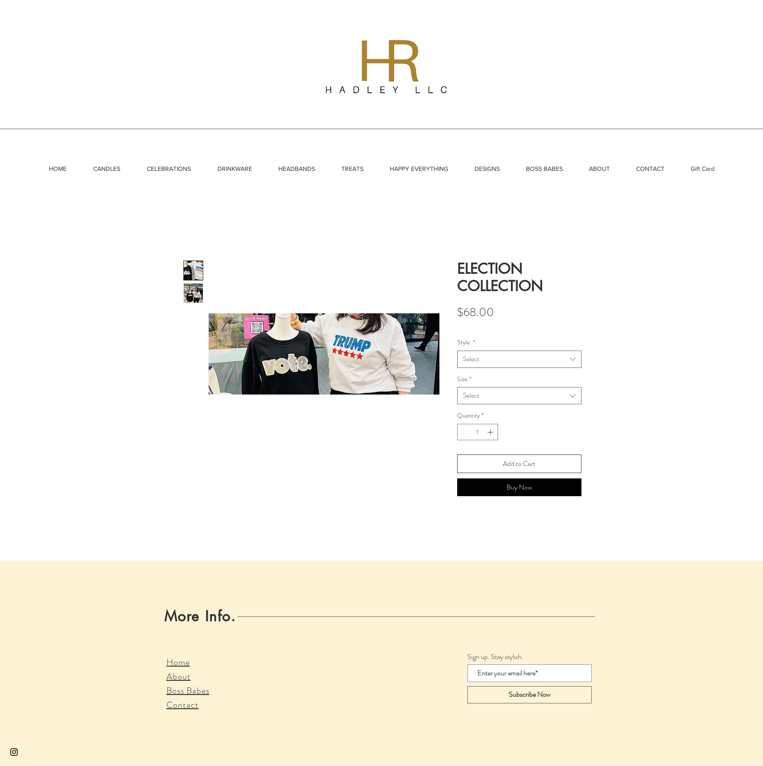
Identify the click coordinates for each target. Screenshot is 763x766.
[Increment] (491, 432)
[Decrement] (464, 432)
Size (464, 379)
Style (466, 342)
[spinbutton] (478, 432)
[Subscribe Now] (529, 694)
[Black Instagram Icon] (14, 752)
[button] (107, 169)
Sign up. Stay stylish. (495, 656)
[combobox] (519, 359)
